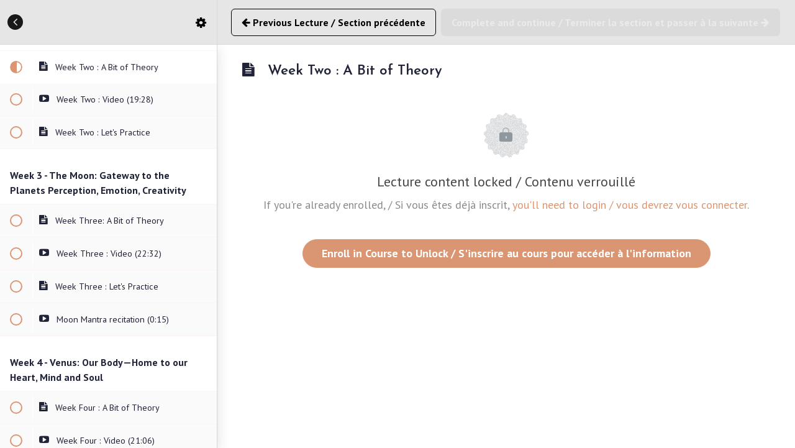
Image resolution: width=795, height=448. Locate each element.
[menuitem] (201, 22)
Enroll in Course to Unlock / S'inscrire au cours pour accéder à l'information (506, 253)
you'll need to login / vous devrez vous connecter (629, 205)
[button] (15, 22)
